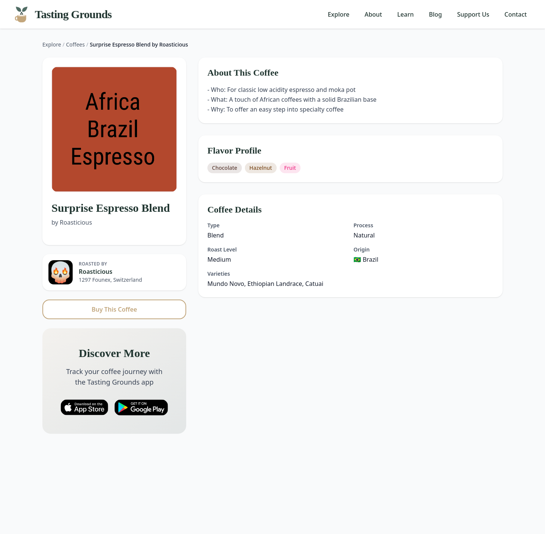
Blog (435, 14)
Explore (338, 14)
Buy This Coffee (114, 309)
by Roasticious (71, 222)
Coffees (75, 44)
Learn (405, 14)
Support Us (473, 14)
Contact (516, 14)
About (373, 14)
